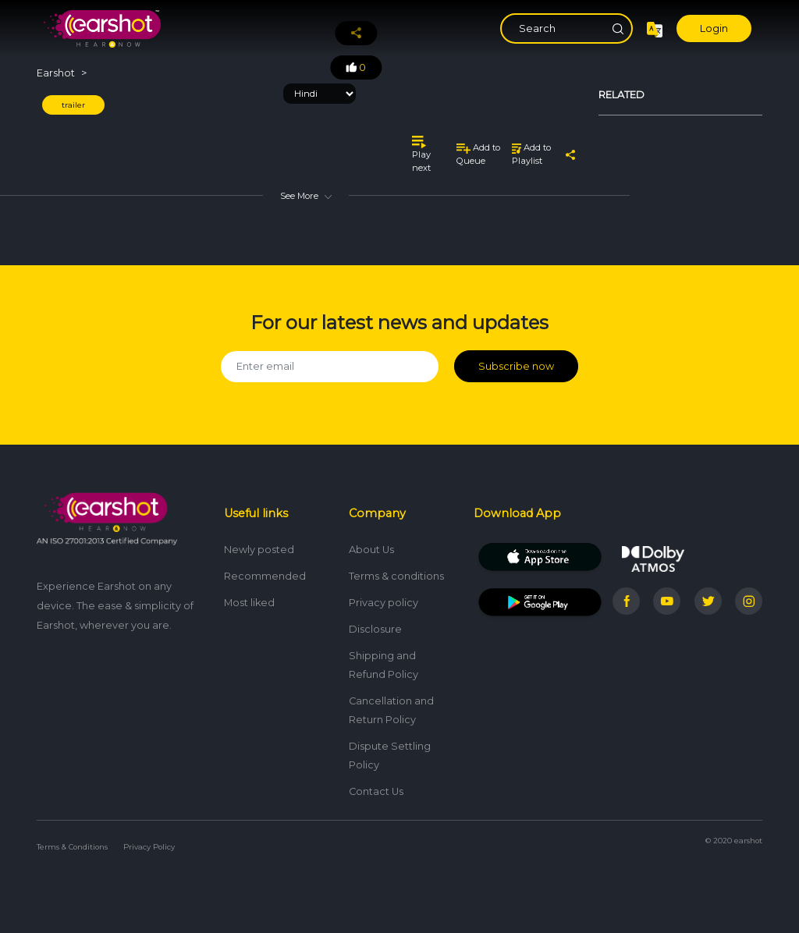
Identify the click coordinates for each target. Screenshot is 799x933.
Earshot (56, 73)
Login (714, 28)
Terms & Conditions (72, 847)
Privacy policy (383, 602)
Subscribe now (516, 366)
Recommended (265, 576)
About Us (371, 549)
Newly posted (259, 549)
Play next (421, 154)
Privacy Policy (149, 847)
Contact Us (376, 791)
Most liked (249, 602)
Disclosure (375, 629)
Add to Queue (478, 154)
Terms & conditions (396, 576)
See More (306, 195)
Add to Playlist (531, 154)
